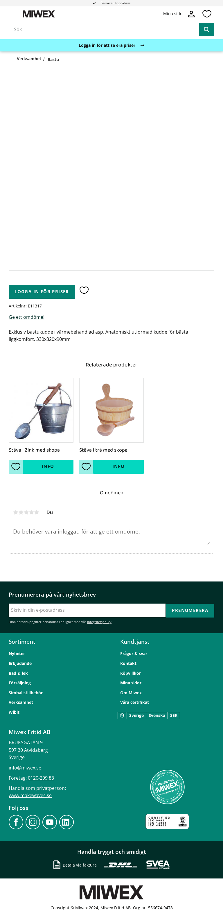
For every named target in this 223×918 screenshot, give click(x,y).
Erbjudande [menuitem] (20, 663)
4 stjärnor (31, 512)
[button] (206, 14)
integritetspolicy (99, 621)
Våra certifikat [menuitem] (134, 702)
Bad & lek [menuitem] (18, 672)
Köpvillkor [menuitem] (130, 672)
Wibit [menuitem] (14, 712)
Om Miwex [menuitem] (131, 692)
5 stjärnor (36, 512)
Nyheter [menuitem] (17, 653)
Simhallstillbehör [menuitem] (26, 692)
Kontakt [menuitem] (128, 663)
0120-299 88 (41, 777)
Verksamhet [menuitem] (21, 702)
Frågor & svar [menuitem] (133, 653)
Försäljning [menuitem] (20, 682)
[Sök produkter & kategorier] (111, 30)
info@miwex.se (25, 767)
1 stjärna (15, 512)
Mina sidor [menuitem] (130, 682)
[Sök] (206, 30)
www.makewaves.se (30, 795)
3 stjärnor (26, 512)
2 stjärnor (21, 512)
